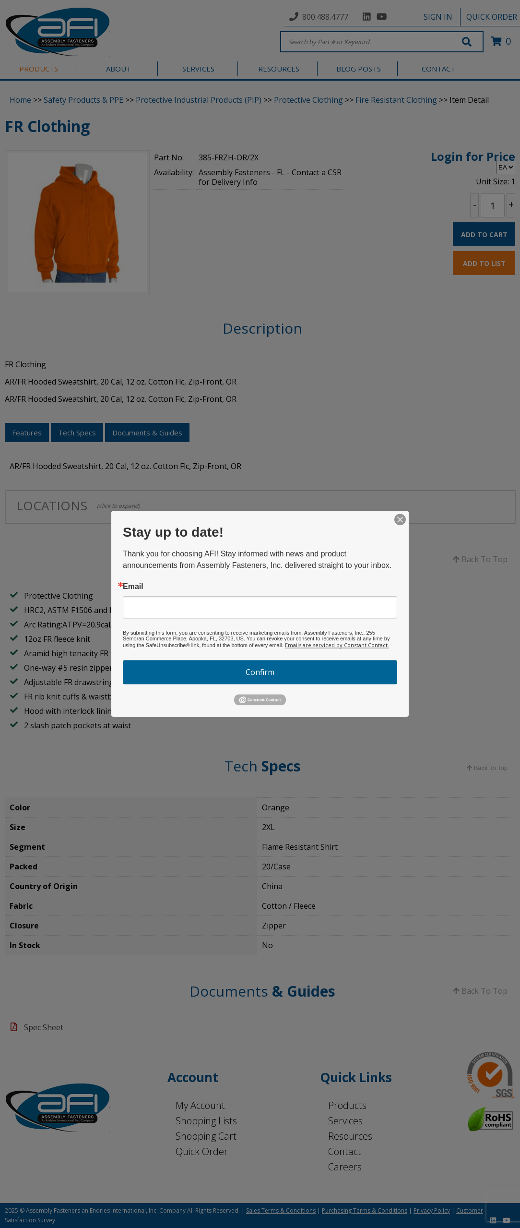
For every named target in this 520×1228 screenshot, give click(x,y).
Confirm (260, 672)
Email (133, 586)
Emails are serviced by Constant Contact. (337, 645)
